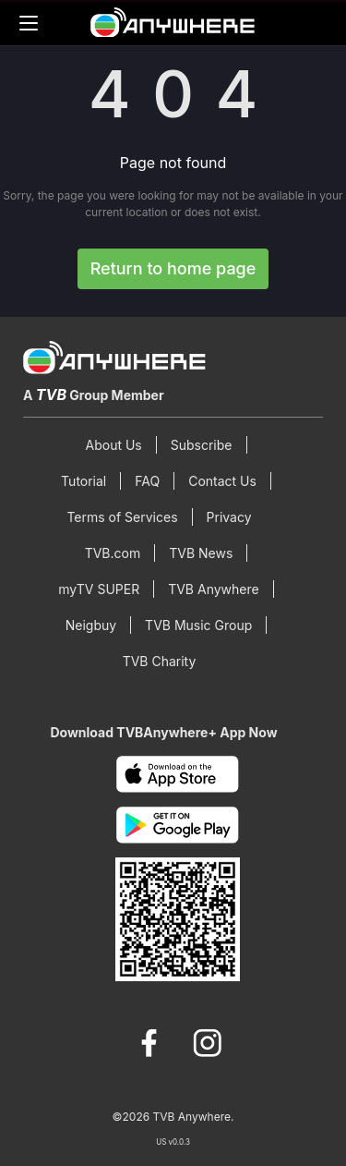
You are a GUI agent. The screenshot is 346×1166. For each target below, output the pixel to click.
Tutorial (83, 481)
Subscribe (202, 445)
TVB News (201, 553)
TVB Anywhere (213, 589)
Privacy (229, 517)
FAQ (147, 481)
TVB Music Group (198, 625)
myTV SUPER (98, 589)
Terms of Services (121, 517)
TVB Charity (160, 661)
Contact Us (222, 481)
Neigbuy (91, 625)
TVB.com (113, 553)
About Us (114, 445)
